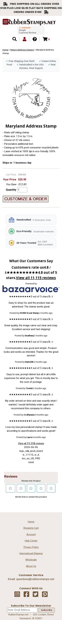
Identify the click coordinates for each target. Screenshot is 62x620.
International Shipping (31, 553)
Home (5, 49)
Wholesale (31, 559)
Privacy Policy (31, 547)
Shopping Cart (31, 527)
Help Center (31, 540)
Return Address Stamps (22, 49)
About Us (31, 566)
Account (31, 534)
